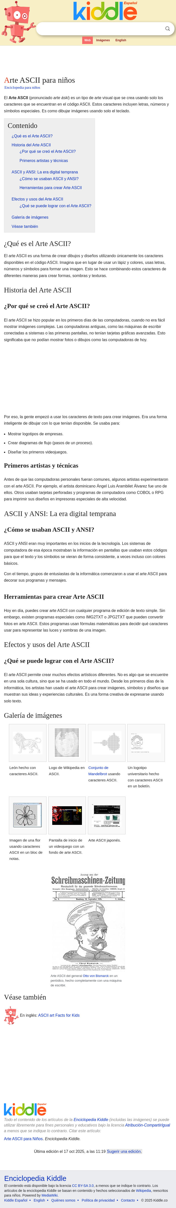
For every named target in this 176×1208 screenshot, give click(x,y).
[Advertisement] (88, 59)
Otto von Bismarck (96, 976)
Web (87, 40)
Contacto (128, 1200)
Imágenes (103, 40)
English (120, 40)
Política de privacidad (98, 1200)
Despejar (157, 29)
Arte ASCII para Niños (23, 1139)
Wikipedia (143, 1191)
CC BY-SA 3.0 (83, 1186)
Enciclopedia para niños (22, 87)
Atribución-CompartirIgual (147, 1125)
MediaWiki (50, 1195)
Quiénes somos (63, 1200)
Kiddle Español (15, 1200)
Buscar (168, 28)
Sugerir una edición (124, 1151)
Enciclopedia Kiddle (91, 1120)
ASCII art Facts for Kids (58, 1015)
